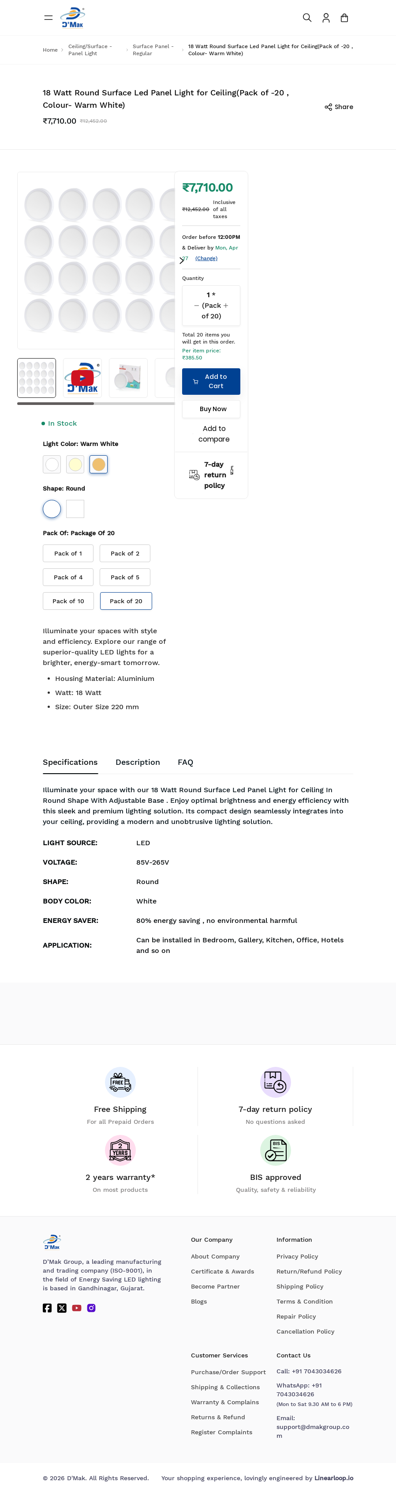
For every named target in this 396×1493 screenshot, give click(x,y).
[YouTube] (77, 1308)
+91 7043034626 (317, 1371)
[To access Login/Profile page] (326, 18)
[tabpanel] (198, 873)
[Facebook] (47, 1308)
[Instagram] (91, 1308)
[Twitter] (62, 1308)
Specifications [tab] (70, 762)
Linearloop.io (333, 1478)
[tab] (185, 762)
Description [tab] (138, 762)
